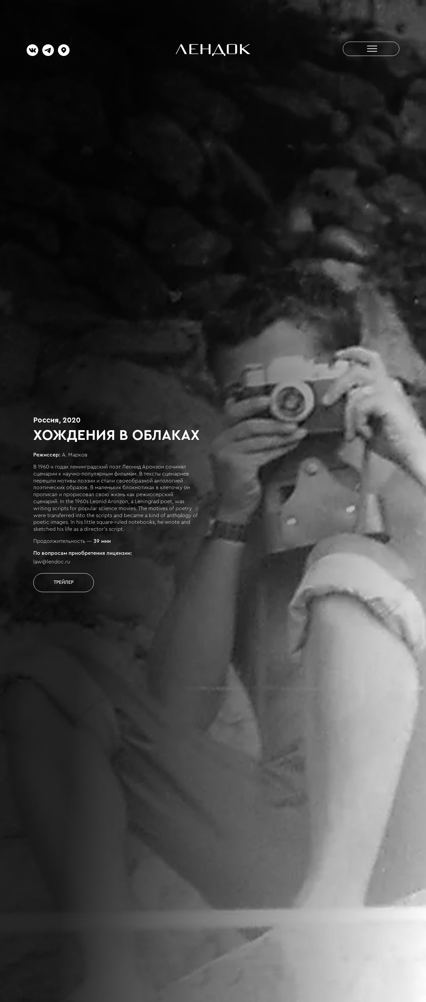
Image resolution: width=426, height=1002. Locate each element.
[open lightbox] (63, 582)
